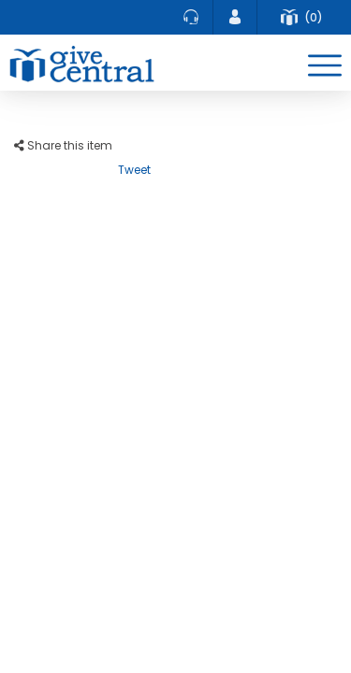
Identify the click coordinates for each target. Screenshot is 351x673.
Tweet (134, 170)
